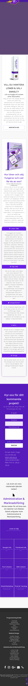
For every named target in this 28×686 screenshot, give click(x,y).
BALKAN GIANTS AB (6, 675)
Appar (14, 628)
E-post (14, 413)
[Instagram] (9, 667)
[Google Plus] (13, 667)
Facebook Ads (14, 653)
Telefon (14, 420)
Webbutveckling (14, 624)
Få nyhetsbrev (15, 442)
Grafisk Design (14, 636)
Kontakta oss (14, 127)
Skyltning (14, 644)
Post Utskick (14, 655)
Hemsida (14, 621)
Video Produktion (14, 638)
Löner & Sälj (14, 650)
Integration (14, 627)
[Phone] (23, 667)
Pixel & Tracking (14, 659)
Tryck (14, 642)
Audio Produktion (14, 641)
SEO (14, 625)
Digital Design (14, 639)
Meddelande (14, 427)
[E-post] (18, 667)
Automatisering (14, 630)
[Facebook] (5, 667)
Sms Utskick (14, 656)
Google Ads (14, 652)
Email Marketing (14, 658)
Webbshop (14, 622)
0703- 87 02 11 (11, 457)
